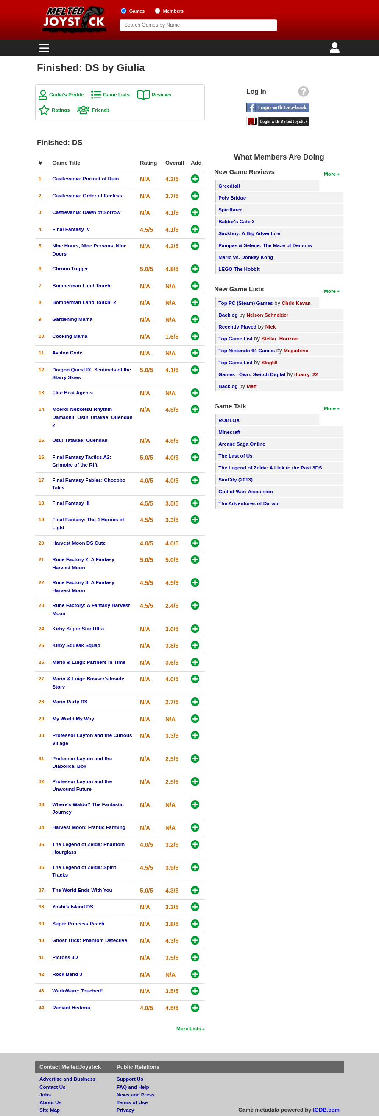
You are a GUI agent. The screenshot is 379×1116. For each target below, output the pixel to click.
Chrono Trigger (70, 268)
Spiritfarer (230, 209)
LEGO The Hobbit (238, 269)
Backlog (227, 315)
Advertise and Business (67, 1079)
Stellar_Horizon (280, 338)
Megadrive (296, 350)
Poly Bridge (232, 197)
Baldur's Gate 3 (236, 221)
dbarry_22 (306, 374)
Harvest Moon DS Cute (79, 542)
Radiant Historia (71, 1007)
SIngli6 (270, 362)
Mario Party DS (69, 701)
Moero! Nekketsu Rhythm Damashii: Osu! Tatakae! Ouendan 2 (92, 416)
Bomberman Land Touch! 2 (84, 302)
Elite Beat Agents (72, 392)
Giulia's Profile (66, 94)
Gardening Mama (72, 319)
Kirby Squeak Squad (76, 645)
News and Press (136, 1094)
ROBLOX (229, 420)
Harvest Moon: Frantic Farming (88, 827)
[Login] (336, 50)
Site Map (49, 1110)
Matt (252, 386)
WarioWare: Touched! (77, 990)
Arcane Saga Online (241, 444)
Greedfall (229, 185)
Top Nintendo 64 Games (246, 350)
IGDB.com (326, 1110)
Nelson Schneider (268, 315)
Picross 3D (65, 957)
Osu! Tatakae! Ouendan (79, 440)
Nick (270, 326)
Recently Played (237, 326)
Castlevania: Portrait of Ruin (85, 178)
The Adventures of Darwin (248, 503)
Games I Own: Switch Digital (251, 374)
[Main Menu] (43, 50)
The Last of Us (235, 455)
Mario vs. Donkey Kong (245, 257)
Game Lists (116, 94)
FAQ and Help (133, 1087)
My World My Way (73, 718)
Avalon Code (67, 352)
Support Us (130, 1079)
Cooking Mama (69, 336)
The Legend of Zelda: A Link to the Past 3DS (270, 467)
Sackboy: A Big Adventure (249, 233)
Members (173, 11)
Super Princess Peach (78, 923)
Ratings (61, 109)
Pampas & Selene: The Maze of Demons (265, 245)
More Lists (188, 1028)
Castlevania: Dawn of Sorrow (86, 212)
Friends (100, 109)
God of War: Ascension (245, 491)
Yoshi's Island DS (72, 906)
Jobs (45, 1094)
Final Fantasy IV (71, 229)
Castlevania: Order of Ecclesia (87, 195)
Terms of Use (132, 1102)
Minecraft (229, 432)
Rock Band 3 (67, 974)
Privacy (125, 1110)
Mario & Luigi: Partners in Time (88, 662)
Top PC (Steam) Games (245, 303)
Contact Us (52, 1087)
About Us (50, 1102)
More (330, 174)
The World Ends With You (82, 890)
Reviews (162, 94)
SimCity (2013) (235, 479)
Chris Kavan (296, 303)
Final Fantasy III (70, 503)
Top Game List (235, 338)
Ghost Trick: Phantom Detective (89, 940)
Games (137, 11)
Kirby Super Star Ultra (78, 628)
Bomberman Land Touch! (82, 285)
